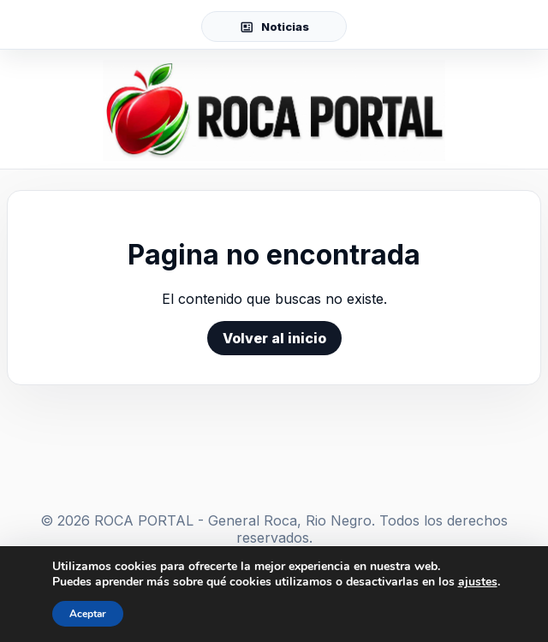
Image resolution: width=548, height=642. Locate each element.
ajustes (477, 582)
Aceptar (87, 614)
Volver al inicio (274, 338)
